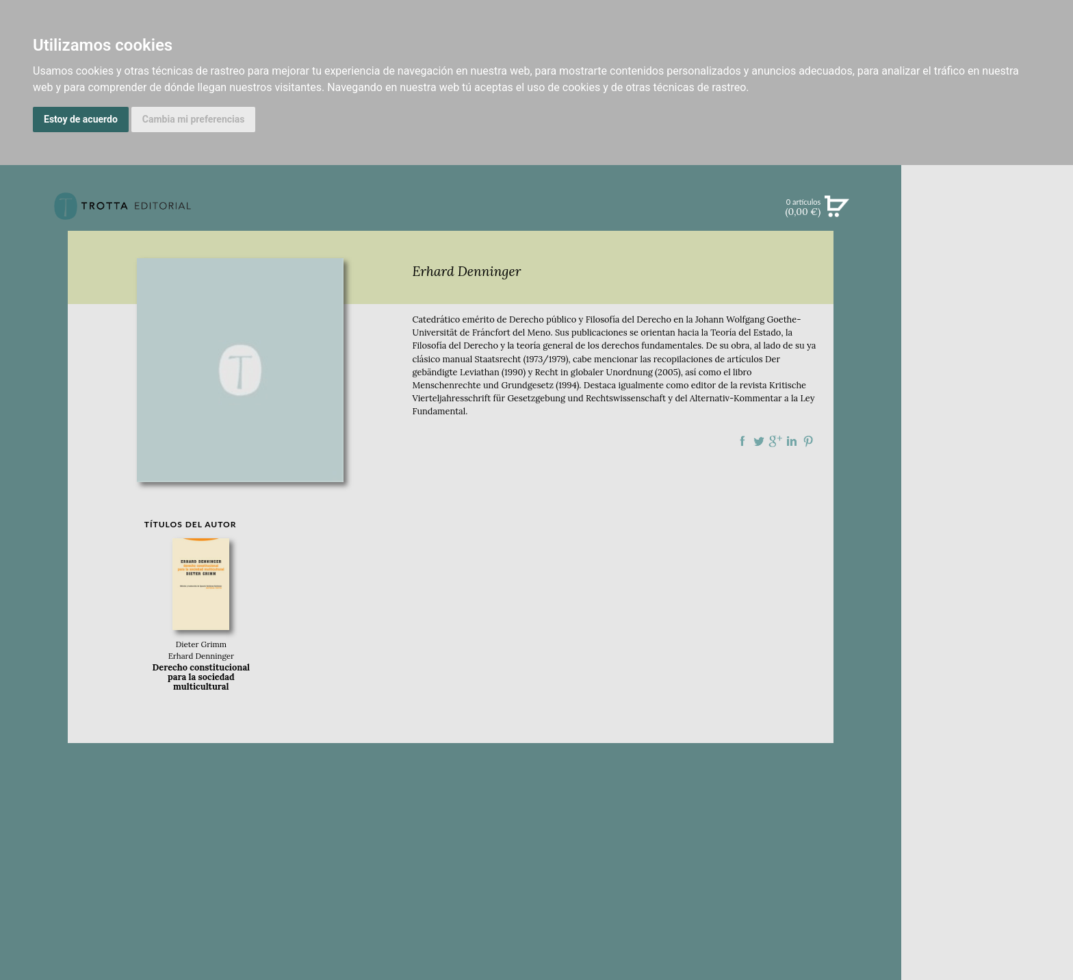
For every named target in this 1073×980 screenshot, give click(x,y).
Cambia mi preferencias (193, 119)
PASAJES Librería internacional (987, 666)
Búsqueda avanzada (987, 227)
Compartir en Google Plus (775, 441)
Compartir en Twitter (759, 441)
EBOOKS (987, 326)
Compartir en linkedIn (792, 441)
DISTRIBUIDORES (987, 650)
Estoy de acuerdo (81, 119)
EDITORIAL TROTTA (987, 537)
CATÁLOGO (987, 297)
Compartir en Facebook (742, 441)
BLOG (987, 411)
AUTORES (987, 616)
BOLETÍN (987, 382)
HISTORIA (987, 633)
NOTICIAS (987, 354)
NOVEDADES (987, 269)
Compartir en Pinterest (808, 441)
